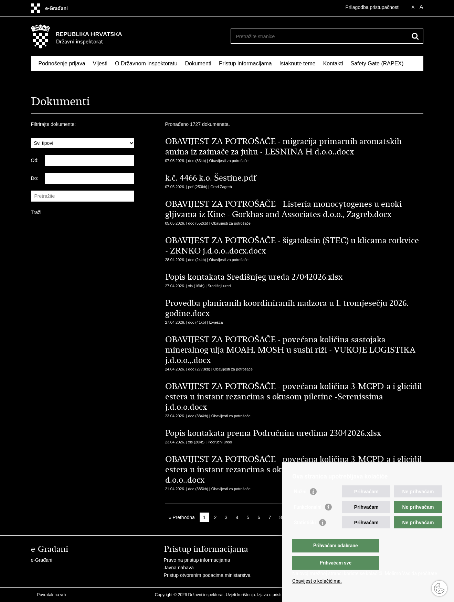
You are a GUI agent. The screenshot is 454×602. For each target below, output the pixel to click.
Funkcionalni (307, 521)
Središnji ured (219, 286)
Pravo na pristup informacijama (197, 560)
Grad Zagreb (221, 187)
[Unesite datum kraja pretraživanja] (89, 178)
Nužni (300, 505)
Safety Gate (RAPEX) (376, 63)
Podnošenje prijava (62, 63)
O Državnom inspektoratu (146, 63)
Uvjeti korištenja (240, 594)
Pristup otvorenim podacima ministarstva (207, 575)
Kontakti (333, 63)
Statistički (305, 536)
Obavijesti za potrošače (229, 161)
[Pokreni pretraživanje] (415, 36)
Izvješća (216, 322)
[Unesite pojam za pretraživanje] (320, 36)
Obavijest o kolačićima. (317, 581)
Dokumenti (198, 63)
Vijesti (100, 63)
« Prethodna (182, 517)
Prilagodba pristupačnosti (373, 7)
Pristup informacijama (245, 63)
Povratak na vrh (51, 594)
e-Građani (41, 560)
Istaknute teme (297, 63)
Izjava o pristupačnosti (277, 594)
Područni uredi (220, 442)
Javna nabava (179, 567)
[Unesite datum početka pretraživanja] (89, 160)
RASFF (47, 79)
